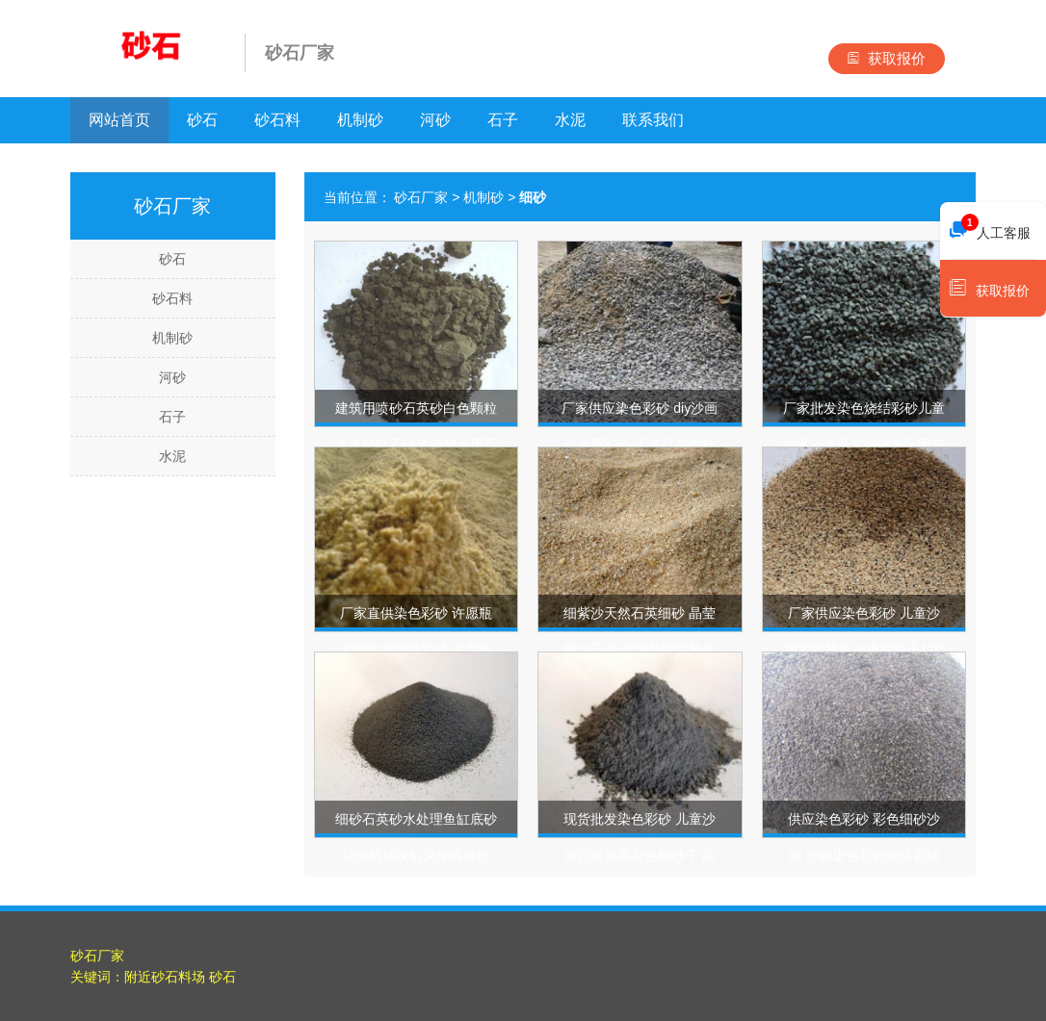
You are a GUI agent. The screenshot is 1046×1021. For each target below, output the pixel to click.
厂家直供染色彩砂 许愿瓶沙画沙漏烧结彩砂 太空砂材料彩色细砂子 (416, 649)
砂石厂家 (421, 197)
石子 (502, 120)
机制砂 (360, 120)
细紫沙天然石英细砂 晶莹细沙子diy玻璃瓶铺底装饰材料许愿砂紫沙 (639, 649)
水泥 (570, 120)
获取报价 (887, 58)
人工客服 (990, 228)
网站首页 (119, 120)
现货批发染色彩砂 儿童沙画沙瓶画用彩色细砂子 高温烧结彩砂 (639, 855)
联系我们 (653, 120)
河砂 (435, 120)
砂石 (202, 120)
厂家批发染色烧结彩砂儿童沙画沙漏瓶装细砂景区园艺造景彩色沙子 (864, 444)
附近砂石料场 (164, 976)
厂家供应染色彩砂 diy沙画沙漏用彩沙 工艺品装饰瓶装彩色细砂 (640, 444)
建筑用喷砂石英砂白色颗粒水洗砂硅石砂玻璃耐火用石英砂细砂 (416, 444)
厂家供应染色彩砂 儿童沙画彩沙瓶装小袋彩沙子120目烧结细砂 (863, 649)
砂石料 (277, 120)
